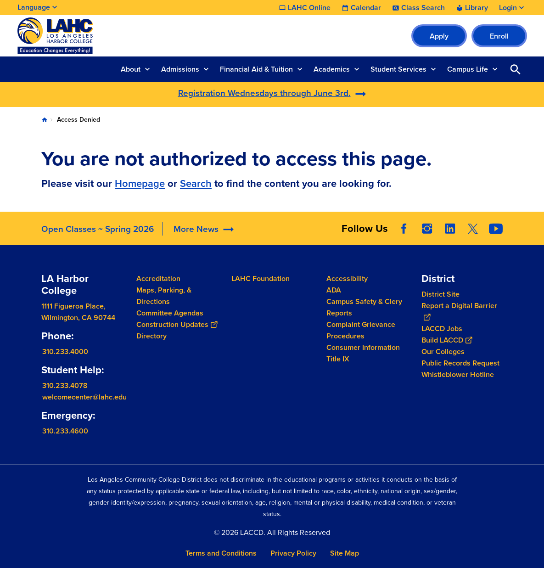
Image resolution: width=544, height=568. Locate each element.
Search (196, 183)
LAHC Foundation (260, 278)
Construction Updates (176, 324)
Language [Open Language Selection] (33, 7)
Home (44, 120)
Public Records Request (460, 363)
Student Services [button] (398, 69)
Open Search (515, 69)
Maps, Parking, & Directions (163, 296)
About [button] (130, 69)
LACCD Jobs (441, 328)
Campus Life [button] (467, 69)
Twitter (473, 229)
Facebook (404, 229)
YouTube (496, 229)
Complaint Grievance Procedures (360, 330)
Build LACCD (446, 340)
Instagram (427, 229)
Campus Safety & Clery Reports (364, 307)
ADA (333, 290)
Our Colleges (443, 351)
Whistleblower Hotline (457, 374)
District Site (440, 294)
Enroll (499, 36)
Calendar (366, 8)
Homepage (140, 183)
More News (196, 229)
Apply (439, 36)
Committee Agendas (169, 313)
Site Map (344, 553)
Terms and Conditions (221, 553)
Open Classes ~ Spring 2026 (97, 229)
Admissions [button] (180, 69)
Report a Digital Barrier (459, 311)
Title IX (337, 359)
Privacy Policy (293, 553)
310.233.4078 (65, 385)
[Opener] (535, 225)
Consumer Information (363, 347)
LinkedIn (450, 229)
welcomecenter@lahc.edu (84, 397)
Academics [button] (332, 69)
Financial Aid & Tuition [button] (256, 69)
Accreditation (158, 278)
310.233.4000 (65, 351)
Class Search (423, 8)
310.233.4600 (65, 431)
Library (476, 8)
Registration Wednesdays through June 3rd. (264, 93)
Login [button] (508, 8)
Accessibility (347, 278)
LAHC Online (309, 8)
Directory (151, 336)
